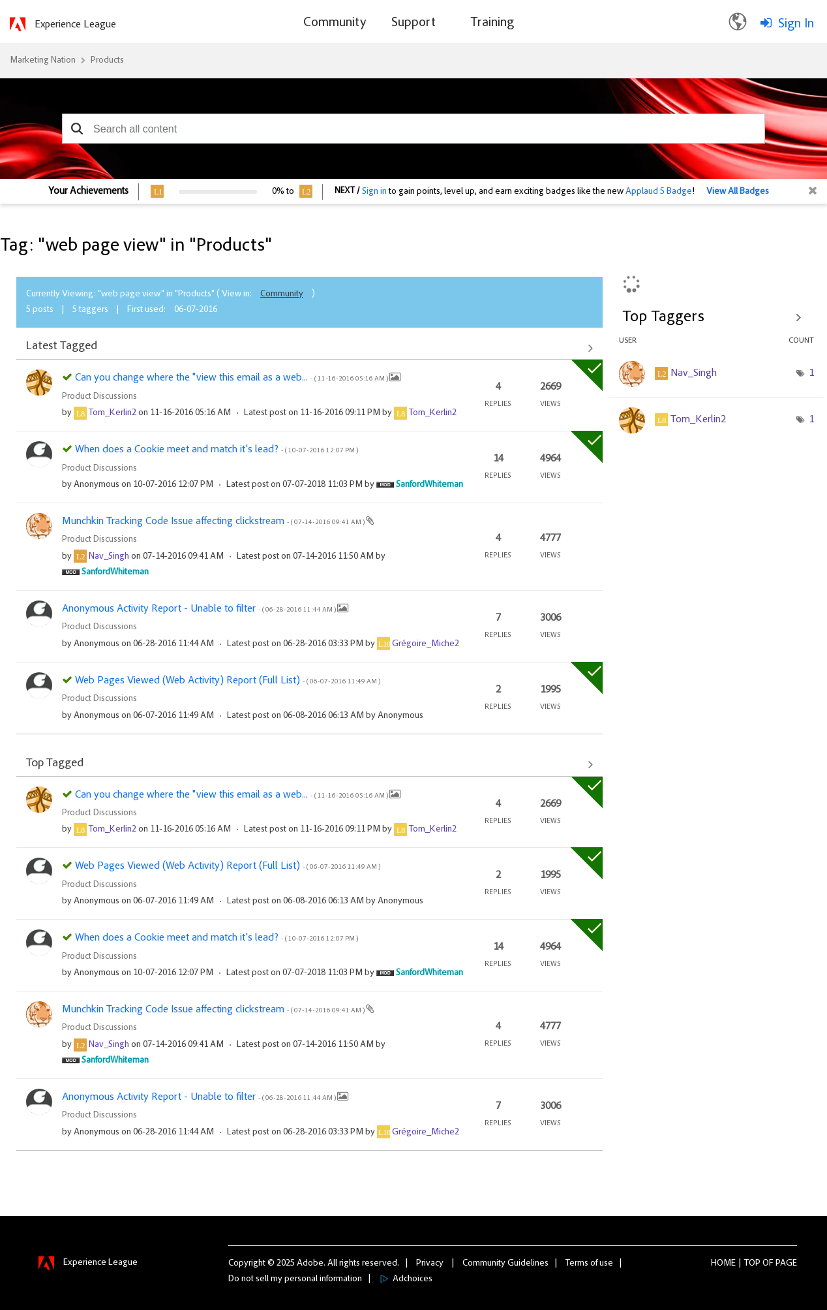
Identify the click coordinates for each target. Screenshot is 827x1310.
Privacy (430, 1263)
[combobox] (413, 129)
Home (723, 1263)
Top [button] (752, 1263)
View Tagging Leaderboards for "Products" (716, 317)
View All (309, 348)
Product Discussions (99, 396)
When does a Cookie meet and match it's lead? (216, 449)
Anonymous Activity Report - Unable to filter (199, 609)
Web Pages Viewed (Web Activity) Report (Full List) (227, 681)
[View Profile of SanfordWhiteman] (429, 485)
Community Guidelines (505, 1263)
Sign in (374, 191)
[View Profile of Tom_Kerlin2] (112, 413)
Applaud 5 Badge (658, 191)
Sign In (796, 24)
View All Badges (737, 191)
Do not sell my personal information (295, 1279)
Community (281, 294)
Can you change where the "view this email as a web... (232, 378)
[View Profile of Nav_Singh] (109, 556)
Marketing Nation (43, 60)
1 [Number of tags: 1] (811, 373)
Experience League (75, 25)
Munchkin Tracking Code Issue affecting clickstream (214, 521)
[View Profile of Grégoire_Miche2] (425, 644)
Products (107, 60)
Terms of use (589, 1263)
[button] (76, 129)
